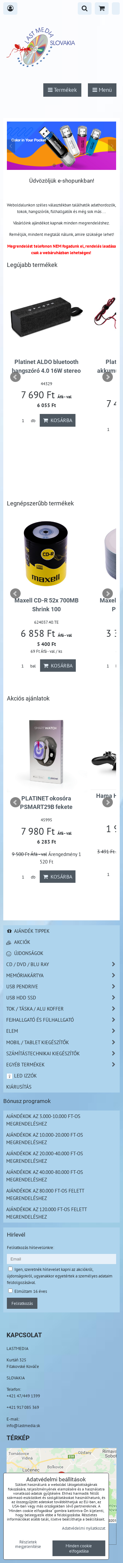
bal (27, 666)
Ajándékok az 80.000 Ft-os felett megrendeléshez (45, 1194)
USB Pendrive (62, 986)
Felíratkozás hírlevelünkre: (30, 1247)
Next (107, 377)
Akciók (18, 942)
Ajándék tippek (28, 931)
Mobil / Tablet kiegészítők (62, 1042)
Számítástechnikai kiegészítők (62, 1053)
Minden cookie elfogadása (79, 1548)
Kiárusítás (18, 1086)
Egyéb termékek (62, 1064)
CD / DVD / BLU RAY (62, 964)
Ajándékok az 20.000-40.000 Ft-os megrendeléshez (44, 1157)
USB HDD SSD (62, 997)
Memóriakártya (62, 975)
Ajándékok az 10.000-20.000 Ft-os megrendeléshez (44, 1138)
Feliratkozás (22, 1303)
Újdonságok (24, 953)
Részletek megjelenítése (28, 1544)
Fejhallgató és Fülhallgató (62, 1019)
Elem (62, 1031)
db (28, 420)
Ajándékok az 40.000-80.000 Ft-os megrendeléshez (44, 1176)
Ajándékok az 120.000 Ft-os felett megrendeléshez (46, 1213)
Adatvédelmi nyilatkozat (83, 1528)
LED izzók (21, 1075)
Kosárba (59, 420)
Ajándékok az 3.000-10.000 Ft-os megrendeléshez (43, 1120)
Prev (15, 377)
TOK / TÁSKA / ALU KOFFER (62, 1008)
